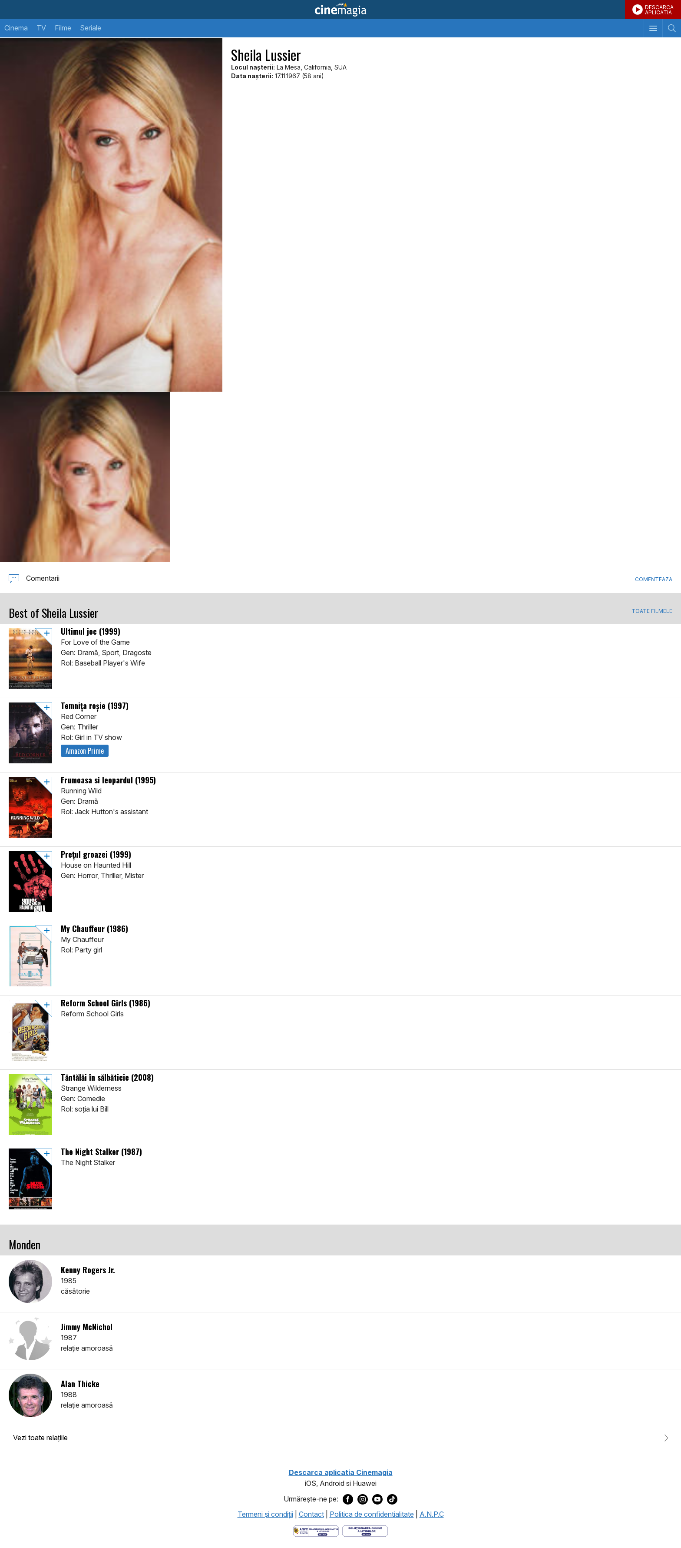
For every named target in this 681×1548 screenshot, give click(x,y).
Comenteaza (653, 579)
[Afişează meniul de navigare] (653, 28)
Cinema (16, 27)
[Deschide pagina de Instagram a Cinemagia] (362, 1499)
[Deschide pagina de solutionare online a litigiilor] (365, 1530)
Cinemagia (340, 9)
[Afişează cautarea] (671, 28)
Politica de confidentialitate (372, 1514)
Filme (63, 27)
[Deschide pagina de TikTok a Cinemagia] (392, 1499)
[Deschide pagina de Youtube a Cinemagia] (377, 1499)
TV (41, 27)
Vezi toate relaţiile (40, 1437)
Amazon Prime (85, 751)
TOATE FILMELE (651, 611)
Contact (311, 1514)
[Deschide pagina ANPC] (316, 1530)
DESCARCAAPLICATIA (659, 10)
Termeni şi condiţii (265, 1514)
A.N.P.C (432, 1514)
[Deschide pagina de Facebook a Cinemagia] (348, 1499)
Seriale (90, 27)
